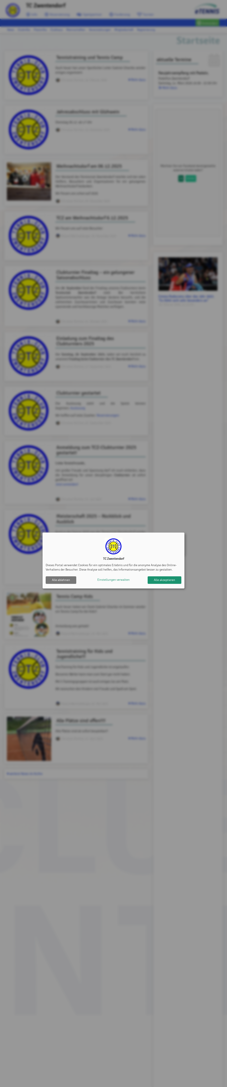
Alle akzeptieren (164, 580)
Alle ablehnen (61, 580)
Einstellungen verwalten (113, 580)
